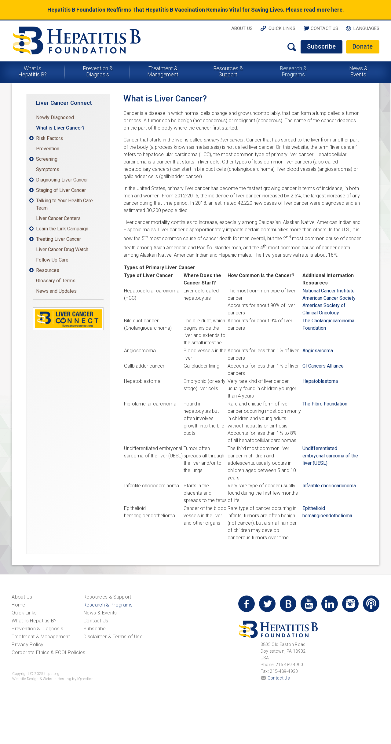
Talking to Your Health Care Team (64, 204)
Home (18, 605)
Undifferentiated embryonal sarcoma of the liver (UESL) (330, 455)
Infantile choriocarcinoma (329, 486)
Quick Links (282, 28)
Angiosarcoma (317, 351)
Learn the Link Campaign (62, 229)
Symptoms (47, 169)
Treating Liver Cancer (58, 239)
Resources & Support (228, 71)
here (336, 9)
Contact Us (324, 28)
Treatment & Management (162, 71)
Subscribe (321, 46)
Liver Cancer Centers (58, 218)
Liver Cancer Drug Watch (62, 249)
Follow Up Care (52, 260)
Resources (47, 270)
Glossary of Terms (55, 281)
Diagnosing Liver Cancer (62, 180)
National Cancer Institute (328, 291)
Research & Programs (293, 71)
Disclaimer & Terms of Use (113, 637)
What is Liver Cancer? (60, 128)
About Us (242, 28)
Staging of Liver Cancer (61, 190)
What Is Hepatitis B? (32, 71)
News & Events (358, 71)
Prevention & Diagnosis (98, 71)
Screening (46, 159)
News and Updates (56, 291)
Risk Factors (49, 138)
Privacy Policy (27, 644)
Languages (366, 28)
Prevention (47, 149)
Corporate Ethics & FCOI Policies (48, 652)
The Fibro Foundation (324, 404)
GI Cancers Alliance (323, 366)
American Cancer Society (329, 298)
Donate (363, 46)
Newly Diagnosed (55, 117)
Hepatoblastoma (320, 381)
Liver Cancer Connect (64, 102)
